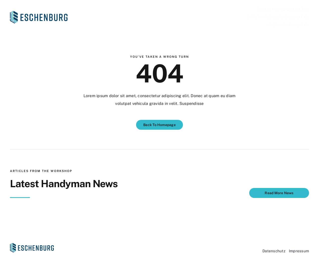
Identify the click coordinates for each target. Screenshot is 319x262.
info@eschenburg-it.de (287, 24)
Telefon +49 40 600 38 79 (281, 9)
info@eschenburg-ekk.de (285, 16)
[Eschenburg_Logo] (39, 12)
